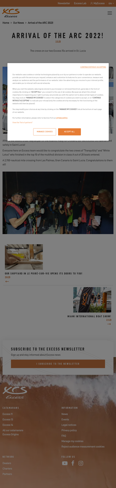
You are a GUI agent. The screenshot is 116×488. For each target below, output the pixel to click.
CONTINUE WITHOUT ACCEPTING (93, 67)
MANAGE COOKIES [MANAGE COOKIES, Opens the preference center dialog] (45, 132)
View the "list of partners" (22, 123)
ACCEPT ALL (69, 132)
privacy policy (61, 118)
